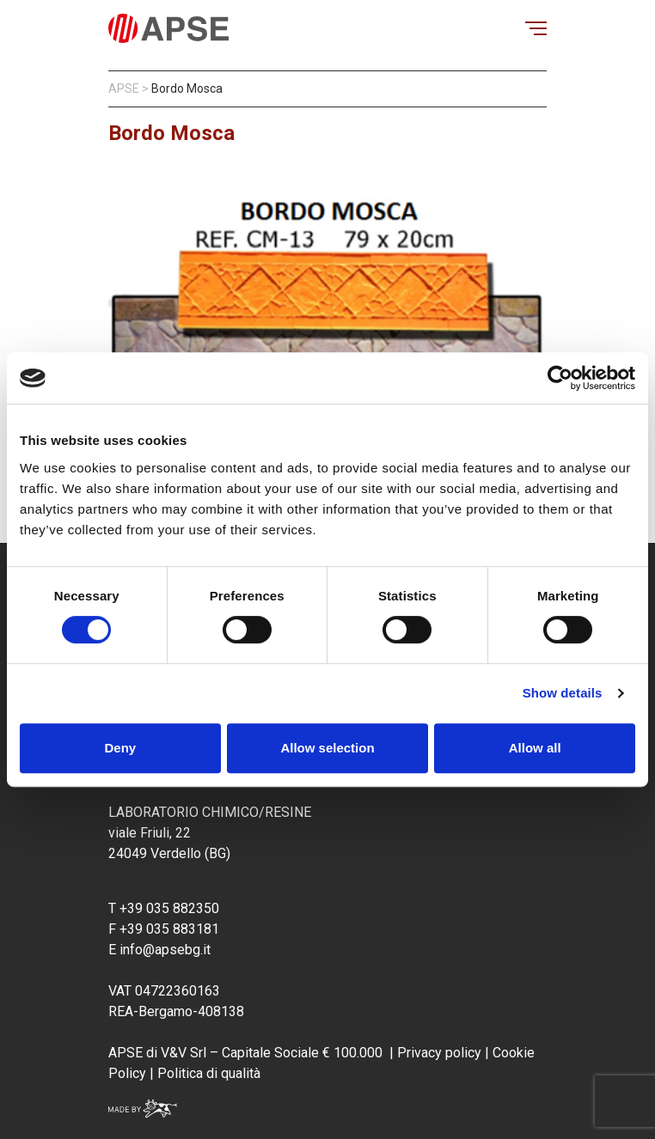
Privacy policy (439, 1053)
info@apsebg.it (165, 949)
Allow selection (327, 747)
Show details (563, 692)
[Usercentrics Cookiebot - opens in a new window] (560, 378)
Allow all (535, 747)
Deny (120, 747)
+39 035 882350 (169, 908)
